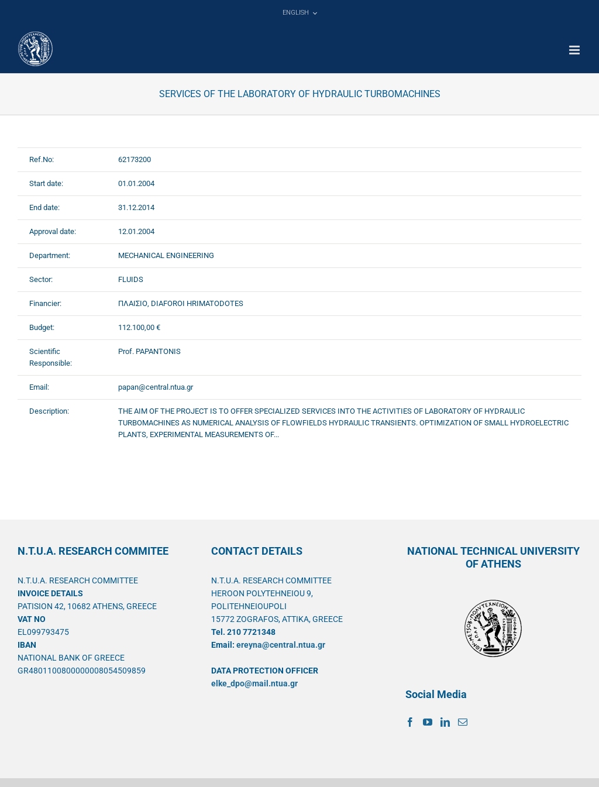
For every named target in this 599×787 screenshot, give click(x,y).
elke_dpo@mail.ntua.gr (254, 683)
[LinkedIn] (445, 722)
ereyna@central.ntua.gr (280, 644)
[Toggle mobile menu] (575, 50)
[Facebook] (410, 722)
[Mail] (462, 722)
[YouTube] (427, 722)
